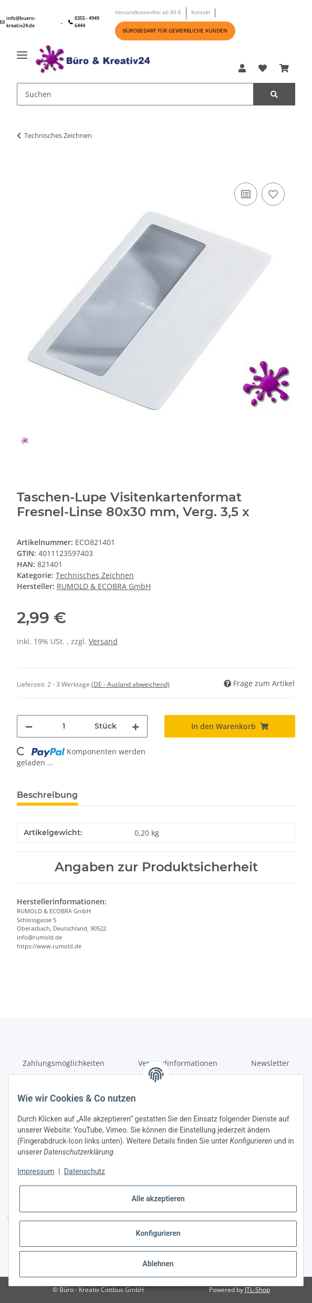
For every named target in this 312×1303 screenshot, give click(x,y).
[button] (242, 68)
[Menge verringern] (28, 726)
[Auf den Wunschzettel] (273, 194)
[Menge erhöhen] (135, 726)
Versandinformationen (177, 1063)
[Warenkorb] (284, 68)
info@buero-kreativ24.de (18, 22)
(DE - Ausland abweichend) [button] (130, 684)
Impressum (35, 1171)
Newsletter (270, 1063)
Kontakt (201, 12)
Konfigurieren (158, 1233)
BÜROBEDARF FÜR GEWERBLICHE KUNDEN (175, 30)
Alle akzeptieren (157, 1198)
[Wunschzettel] (262, 68)
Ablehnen (157, 1263)
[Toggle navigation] (22, 51)
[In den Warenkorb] (25, 164)
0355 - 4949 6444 (83, 22)
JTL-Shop (257, 1289)
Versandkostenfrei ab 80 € (148, 12)
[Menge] (63, 726)
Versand (103, 641)
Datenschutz (84, 1171)
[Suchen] (135, 94)
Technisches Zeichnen (95, 575)
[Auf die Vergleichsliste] (245, 194)
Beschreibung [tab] (47, 795)
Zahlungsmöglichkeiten (64, 1063)
